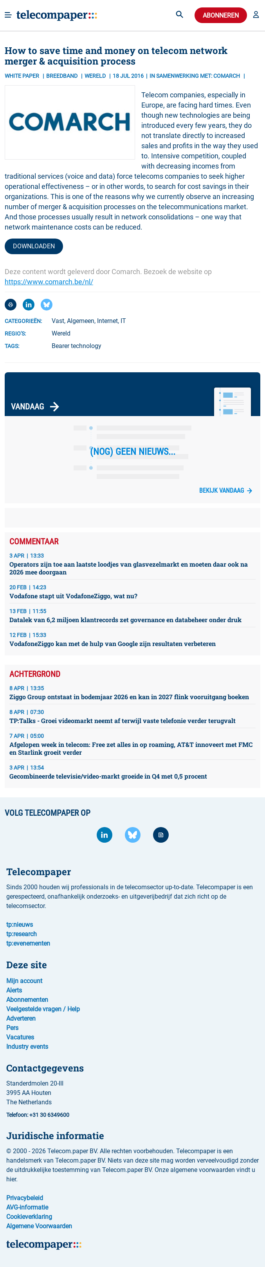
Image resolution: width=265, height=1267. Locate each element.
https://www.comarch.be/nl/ (49, 282)
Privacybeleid (24, 1198)
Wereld (61, 333)
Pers (12, 1028)
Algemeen (80, 321)
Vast (58, 321)
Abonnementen (27, 999)
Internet (107, 321)
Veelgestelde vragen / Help (43, 1009)
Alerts (14, 990)
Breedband (62, 76)
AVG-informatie (27, 1207)
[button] (256, 15)
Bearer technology (76, 346)
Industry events (27, 1046)
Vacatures (20, 1037)
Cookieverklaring (29, 1216)
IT (123, 321)
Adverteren (21, 1018)
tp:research (21, 934)
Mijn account (24, 981)
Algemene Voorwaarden (39, 1226)
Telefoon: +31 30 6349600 (37, 1115)
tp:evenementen (28, 943)
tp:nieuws (19, 924)
